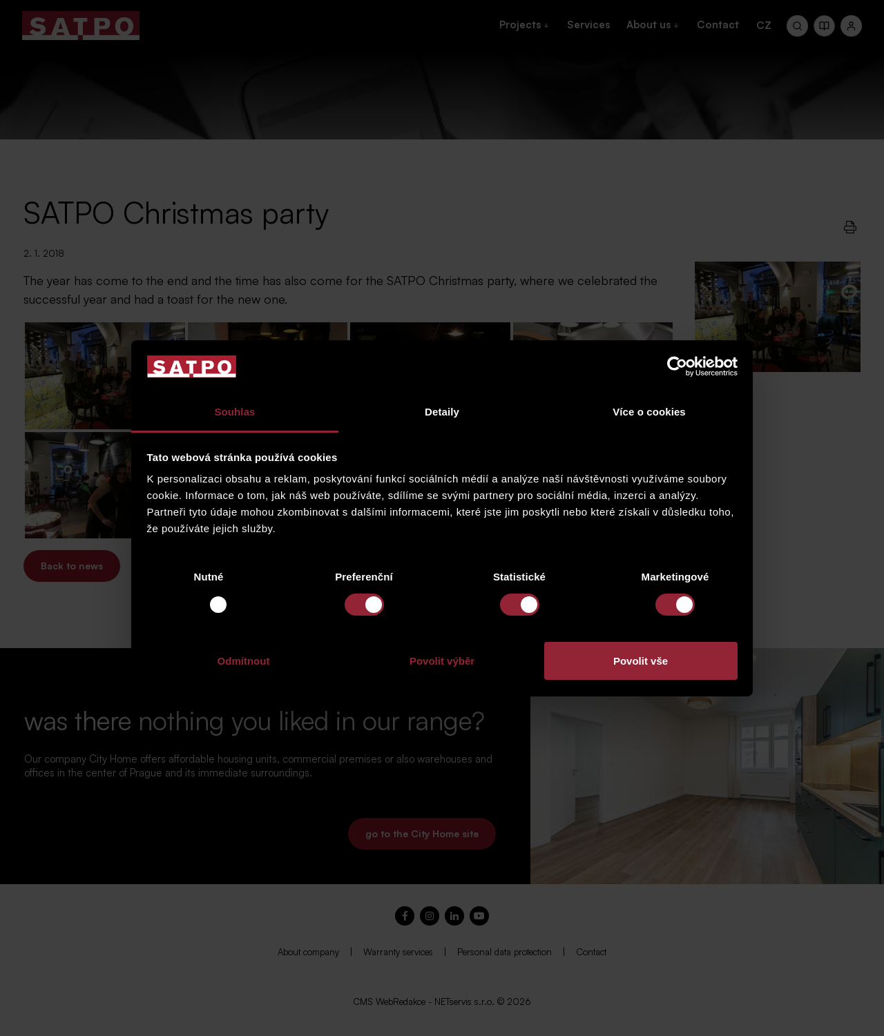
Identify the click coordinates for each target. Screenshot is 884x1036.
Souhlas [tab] (234, 412)
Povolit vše (640, 661)
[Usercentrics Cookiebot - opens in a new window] (677, 366)
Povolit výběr (442, 661)
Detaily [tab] (442, 412)
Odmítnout (244, 661)
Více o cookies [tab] (649, 412)
